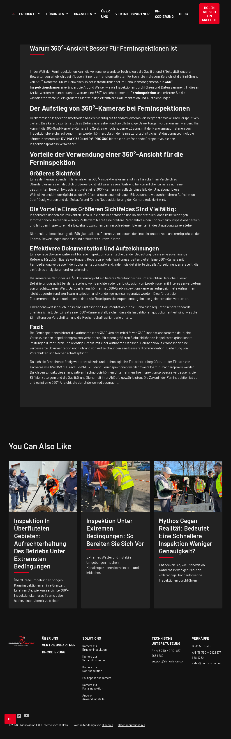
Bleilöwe (107, 725)
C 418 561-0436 (201, 646)
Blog (183, 14)
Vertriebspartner (132, 14)
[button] (29, 13)
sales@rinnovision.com (207, 663)
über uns (50, 638)
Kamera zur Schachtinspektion (94, 658)
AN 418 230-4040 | (164, 650)
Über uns (105, 14)
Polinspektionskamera (96, 678)
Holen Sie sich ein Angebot (209, 14)
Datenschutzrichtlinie (131, 725)
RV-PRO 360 (84, 367)
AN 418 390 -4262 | (204, 652)
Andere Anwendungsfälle (93, 697)
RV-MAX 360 (59, 367)
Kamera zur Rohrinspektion (92, 669)
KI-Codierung (164, 14)
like (63, 446)
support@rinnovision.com (168, 661)
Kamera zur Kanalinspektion (92, 686)
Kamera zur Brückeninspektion (94, 647)
